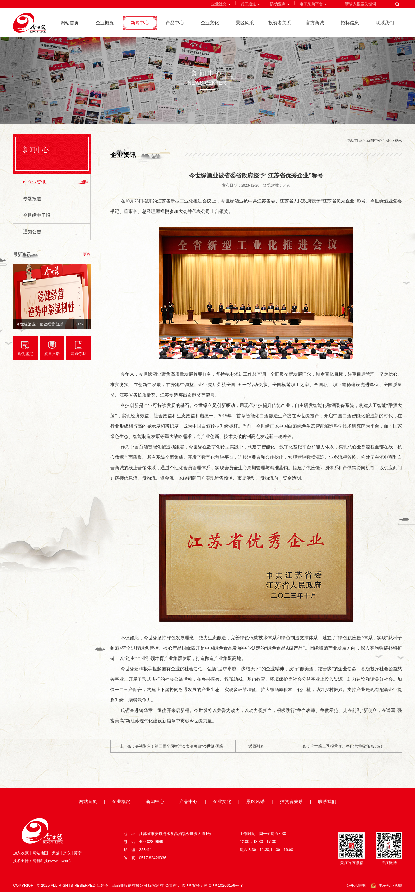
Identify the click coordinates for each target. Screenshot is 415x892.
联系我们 (385, 22)
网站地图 (40, 853)
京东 (67, 853)
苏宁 (78, 853)
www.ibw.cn (59, 861)
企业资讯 (37, 182)
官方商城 (315, 22)
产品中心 (175, 22)
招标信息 (350, 22)
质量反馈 (52, 353)
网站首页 (70, 22)
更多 (87, 254)
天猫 (56, 853)
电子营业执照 (390, 885)
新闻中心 (140, 22)
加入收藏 (21, 853)
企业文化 (210, 22)
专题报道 (32, 198)
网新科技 (40, 861)
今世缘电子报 (36, 215)
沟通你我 (78, 353)
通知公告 (32, 231)
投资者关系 (279, 22)
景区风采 (245, 22)
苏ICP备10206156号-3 (223, 885)
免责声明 (173, 885)
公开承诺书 (356, 885)
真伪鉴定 (25, 353)
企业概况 (105, 22)
